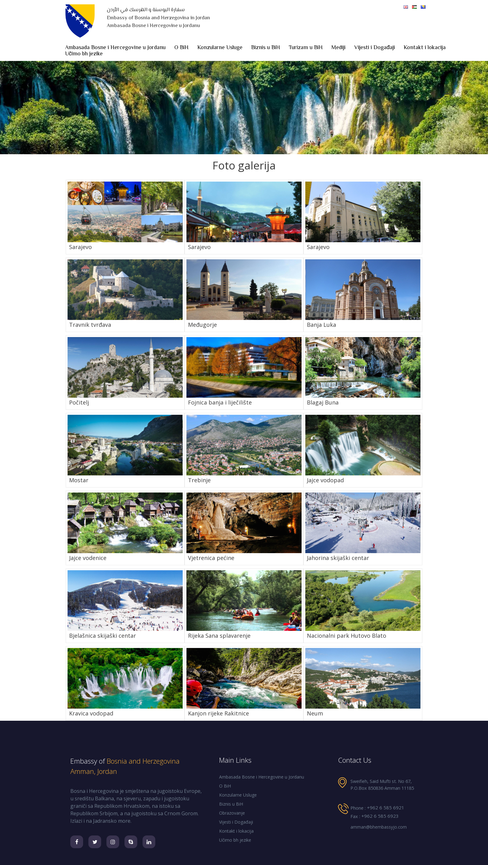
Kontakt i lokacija (425, 48)
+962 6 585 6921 (385, 807)
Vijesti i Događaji (374, 48)
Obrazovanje (232, 813)
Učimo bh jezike (84, 54)
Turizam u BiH (306, 48)
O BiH (181, 48)
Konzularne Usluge (219, 48)
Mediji (338, 48)
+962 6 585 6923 (380, 816)
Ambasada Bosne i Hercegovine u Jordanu (115, 48)
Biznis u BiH (265, 48)
